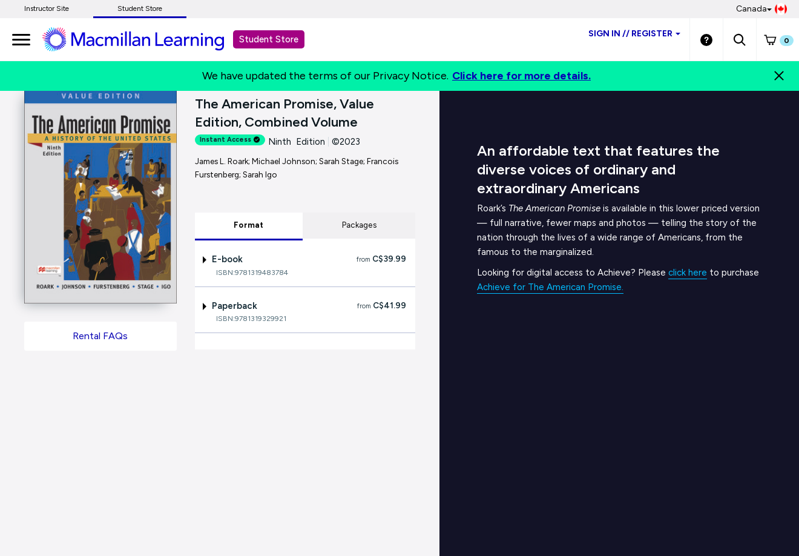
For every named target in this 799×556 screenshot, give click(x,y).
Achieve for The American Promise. (550, 287)
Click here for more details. (521, 75)
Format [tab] (249, 225)
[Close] (779, 76)
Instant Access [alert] (230, 140)
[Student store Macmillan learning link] (142, 38)
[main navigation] (21, 39)
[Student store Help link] (706, 39)
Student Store (139, 8)
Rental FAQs (100, 336)
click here (687, 272)
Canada (761, 9)
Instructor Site (46, 8)
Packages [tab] (359, 225)
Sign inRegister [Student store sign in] (634, 33)
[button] (739, 39)
